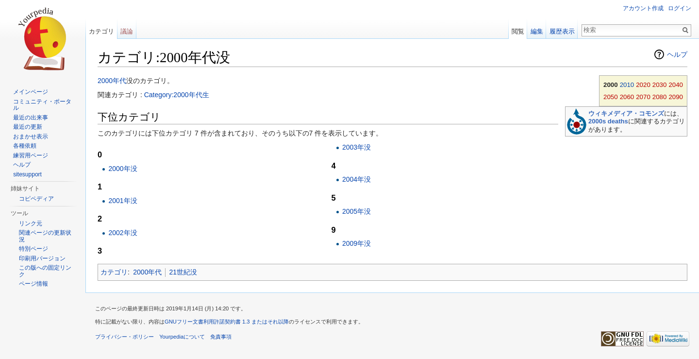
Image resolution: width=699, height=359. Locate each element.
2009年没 (356, 243)
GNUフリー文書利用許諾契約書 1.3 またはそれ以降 (227, 322)
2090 (675, 97)
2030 (659, 84)
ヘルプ (677, 54)
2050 (610, 97)
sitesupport (27, 174)
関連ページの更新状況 (45, 236)
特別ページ (33, 248)
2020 (643, 84)
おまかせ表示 (30, 136)
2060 (627, 97)
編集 (537, 31)
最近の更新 (27, 126)
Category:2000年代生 (176, 95)
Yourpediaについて (182, 337)
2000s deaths (608, 121)
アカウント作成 (643, 8)
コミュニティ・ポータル (42, 105)
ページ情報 (33, 283)
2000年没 (122, 168)
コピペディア (36, 198)
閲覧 (518, 31)
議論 (126, 31)
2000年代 (112, 81)
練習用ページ (30, 155)
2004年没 (356, 179)
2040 (675, 84)
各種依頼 (24, 145)
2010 (627, 84)
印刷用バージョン (42, 258)
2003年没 (356, 147)
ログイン (679, 8)
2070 (643, 97)
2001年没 (122, 201)
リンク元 (30, 223)
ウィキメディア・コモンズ (626, 113)
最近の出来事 (30, 117)
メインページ (30, 91)
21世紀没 (183, 272)
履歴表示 (562, 31)
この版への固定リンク (45, 271)
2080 (659, 97)
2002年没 (122, 233)
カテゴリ (114, 272)
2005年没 (356, 211)
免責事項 (221, 337)
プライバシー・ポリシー (124, 337)
